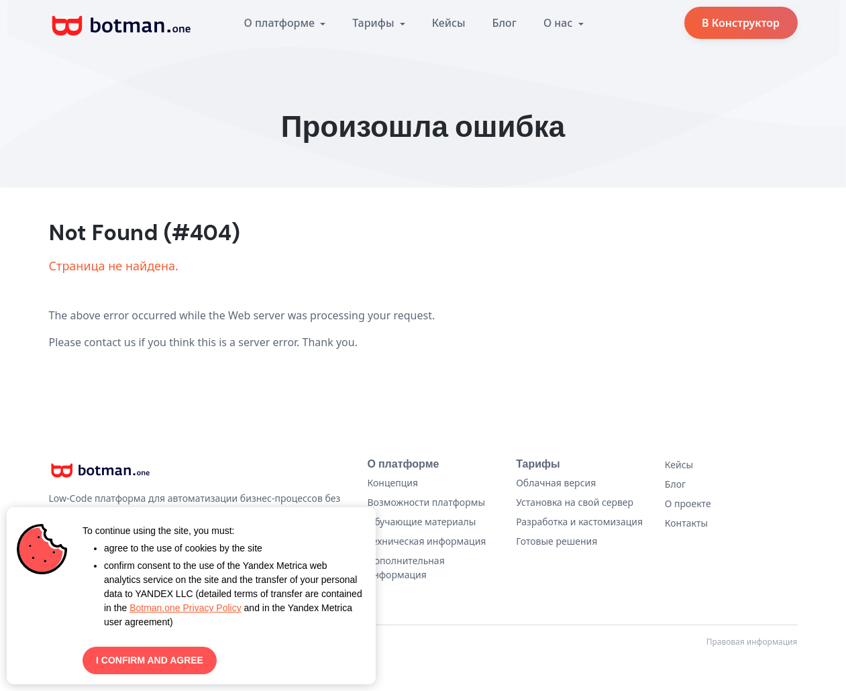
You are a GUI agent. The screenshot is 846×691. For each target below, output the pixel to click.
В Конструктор (741, 22)
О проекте (688, 503)
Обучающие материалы (422, 521)
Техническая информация (427, 541)
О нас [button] (559, 22)
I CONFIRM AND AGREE (149, 660)
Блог (504, 22)
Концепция (393, 482)
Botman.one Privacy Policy (185, 607)
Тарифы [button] (374, 22)
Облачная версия (556, 482)
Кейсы (449, 22)
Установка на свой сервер (574, 502)
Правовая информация (752, 641)
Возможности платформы (427, 502)
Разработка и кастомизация (579, 521)
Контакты (686, 523)
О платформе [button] (281, 22)
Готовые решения (556, 541)
